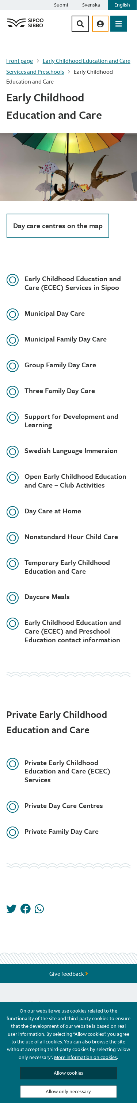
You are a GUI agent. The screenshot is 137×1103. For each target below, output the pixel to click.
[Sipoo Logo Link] (25, 27)
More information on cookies (85, 1057)
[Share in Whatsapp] (39, 911)
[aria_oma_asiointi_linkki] (100, 24)
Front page (19, 60)
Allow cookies (68, 1073)
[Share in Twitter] (11, 911)
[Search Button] (80, 24)
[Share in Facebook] (25, 911)
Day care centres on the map (58, 225)
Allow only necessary (68, 1091)
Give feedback (68, 973)
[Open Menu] (118, 24)
